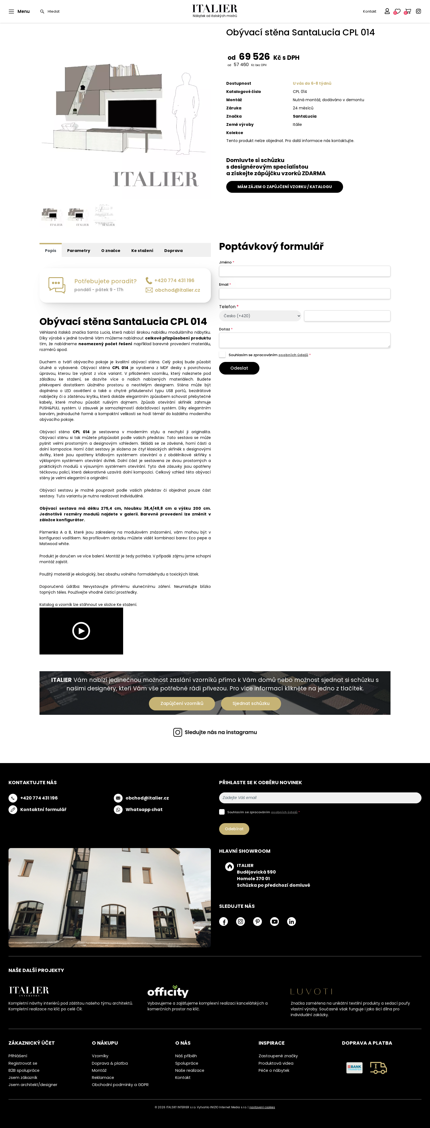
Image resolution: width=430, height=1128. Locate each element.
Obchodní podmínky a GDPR (120, 1084)
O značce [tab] (110, 250)
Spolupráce (186, 1063)
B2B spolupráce (24, 1070)
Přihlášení (18, 1056)
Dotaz (226, 329)
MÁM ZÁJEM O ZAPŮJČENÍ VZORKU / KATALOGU (284, 186)
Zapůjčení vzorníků (181, 703)
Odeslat (239, 368)
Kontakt (369, 11)
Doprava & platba (110, 1063)
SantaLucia (304, 116)
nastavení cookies (262, 1107)
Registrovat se (23, 1063)
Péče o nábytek (274, 1070)
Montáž (99, 1070)
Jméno (226, 262)
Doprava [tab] (173, 250)
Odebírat (234, 829)
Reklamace (103, 1077)
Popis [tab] (50, 250)
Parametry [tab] (78, 250)
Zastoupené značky (278, 1056)
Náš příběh (186, 1056)
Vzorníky (100, 1056)
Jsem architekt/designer (33, 1084)
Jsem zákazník (23, 1077)
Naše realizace (189, 1070)
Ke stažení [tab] (142, 250)
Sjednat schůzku (251, 703)
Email (225, 284)
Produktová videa (276, 1063)
